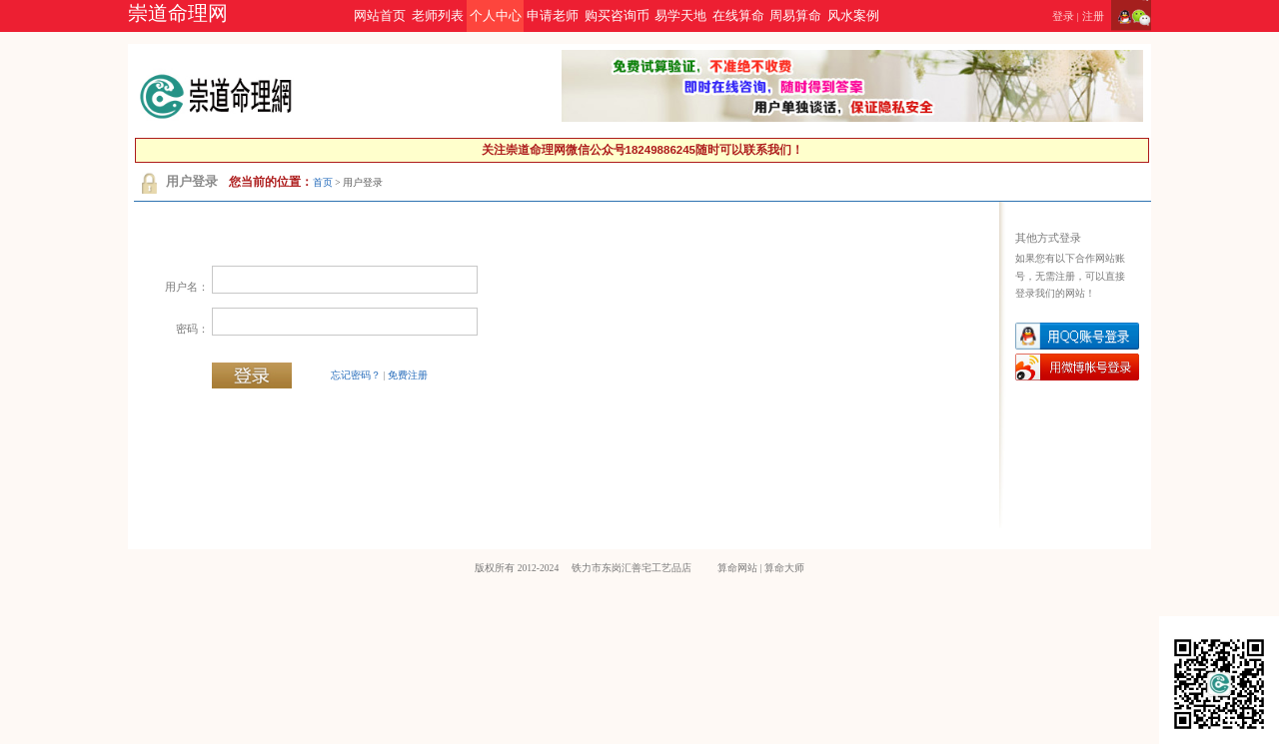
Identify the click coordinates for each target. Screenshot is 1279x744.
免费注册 (408, 375)
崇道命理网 (178, 13)
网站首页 (380, 16)
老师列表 (438, 16)
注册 (1093, 16)
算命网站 (737, 567)
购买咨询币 (617, 16)
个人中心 (496, 16)
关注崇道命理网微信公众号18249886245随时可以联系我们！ (642, 150)
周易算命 (795, 16)
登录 (1063, 16)
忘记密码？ (356, 375)
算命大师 (784, 567)
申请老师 (553, 16)
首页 (323, 182)
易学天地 (680, 16)
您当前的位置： (271, 182)
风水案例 (853, 16)
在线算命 (738, 16)
